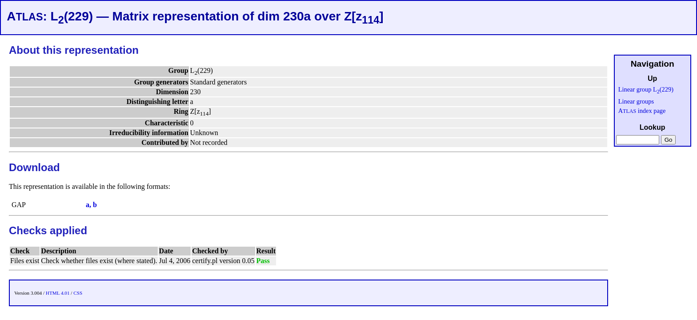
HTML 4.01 (58, 293)
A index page (642, 110)
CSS (77, 293)
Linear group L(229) (645, 89)
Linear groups (636, 101)
